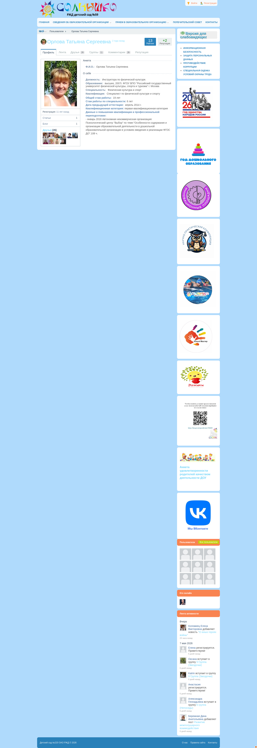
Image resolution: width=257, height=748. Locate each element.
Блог (60, 124)
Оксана (192, 659)
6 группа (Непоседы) (193, 706)
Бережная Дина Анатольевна (197, 718)
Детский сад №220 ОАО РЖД (54, 742)
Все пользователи (209, 542)
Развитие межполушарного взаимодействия (192, 725)
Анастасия (194, 684)
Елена (192, 647)
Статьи (60, 118)
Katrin (191, 673)
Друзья (47, 130)
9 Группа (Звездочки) (197, 663)
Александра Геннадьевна (195, 700)
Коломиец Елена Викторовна (198, 627)
